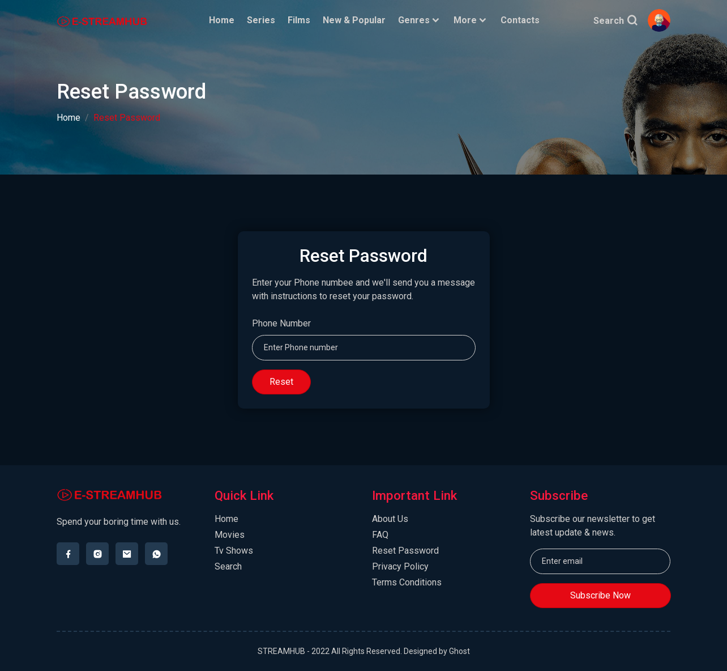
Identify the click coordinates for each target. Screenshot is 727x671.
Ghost (459, 651)
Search (615, 20)
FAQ (380, 534)
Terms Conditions (407, 582)
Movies (230, 534)
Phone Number (281, 323)
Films (299, 20)
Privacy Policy (400, 566)
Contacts (520, 20)
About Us (390, 518)
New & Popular (354, 20)
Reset (281, 381)
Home (222, 20)
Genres (420, 20)
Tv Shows (234, 550)
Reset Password (405, 550)
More (471, 20)
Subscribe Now (600, 595)
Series (261, 20)
